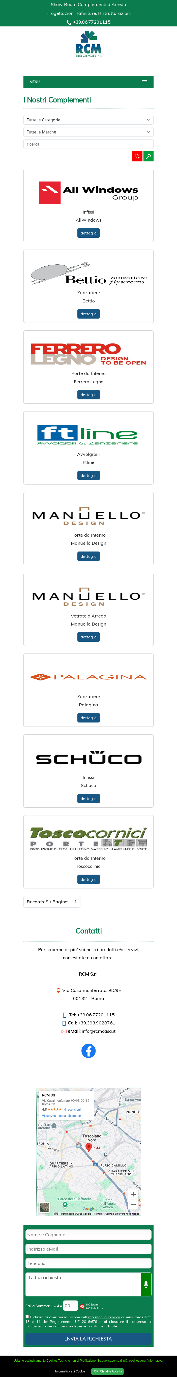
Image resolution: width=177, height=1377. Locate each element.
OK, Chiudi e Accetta (107, 1371)
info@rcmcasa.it (98, 1031)
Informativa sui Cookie (70, 1371)
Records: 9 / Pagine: (47, 902)
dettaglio (89, 232)
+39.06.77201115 (91, 22)
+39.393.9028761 (96, 1023)
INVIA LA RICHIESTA (88, 1338)
